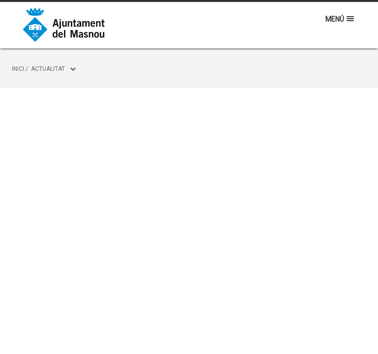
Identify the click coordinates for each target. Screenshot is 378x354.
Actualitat (48, 68)
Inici (18, 68)
